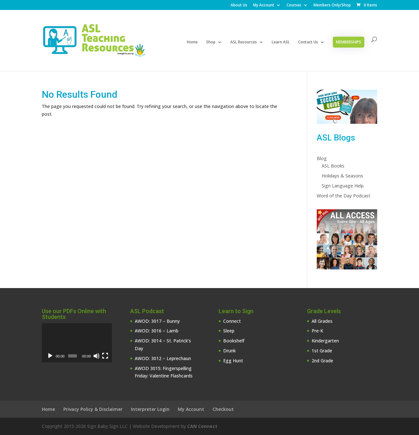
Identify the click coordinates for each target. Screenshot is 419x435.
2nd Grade (322, 361)
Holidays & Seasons (342, 176)
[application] (77, 342)
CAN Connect (202, 426)
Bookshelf (233, 341)
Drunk (229, 351)
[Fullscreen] (105, 356)
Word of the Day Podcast (343, 196)
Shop (210, 42)
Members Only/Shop (332, 5)
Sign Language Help (343, 186)
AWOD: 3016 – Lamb (156, 331)
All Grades (322, 321)
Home (192, 42)
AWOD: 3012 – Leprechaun (163, 358)
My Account (263, 5)
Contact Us (308, 42)
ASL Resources (243, 42)
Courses (294, 5)
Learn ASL (281, 42)
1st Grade (322, 351)
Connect (232, 321)
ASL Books (333, 166)
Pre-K (317, 331)
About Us (239, 5)
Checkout (223, 409)
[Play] (50, 356)
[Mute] (96, 356)
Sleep (228, 331)
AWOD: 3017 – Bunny (157, 321)
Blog (322, 158)
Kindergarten (325, 341)
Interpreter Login (150, 409)
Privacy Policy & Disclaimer (93, 409)
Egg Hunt (233, 361)
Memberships (348, 42)
